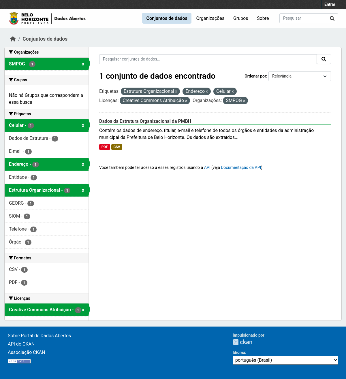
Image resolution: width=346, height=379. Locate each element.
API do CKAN (21, 344)
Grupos (240, 18)
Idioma (239, 352)
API (207, 167)
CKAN (242, 342)
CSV (116, 147)
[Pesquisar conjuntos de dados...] (308, 18)
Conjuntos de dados (166, 18)
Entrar (329, 4)
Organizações (210, 18)
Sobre (263, 18)
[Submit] (332, 18)
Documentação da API (241, 167)
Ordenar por (255, 76)
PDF (104, 147)
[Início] (13, 39)
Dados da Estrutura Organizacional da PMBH (145, 121)
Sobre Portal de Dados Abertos (39, 335)
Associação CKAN (26, 352)
